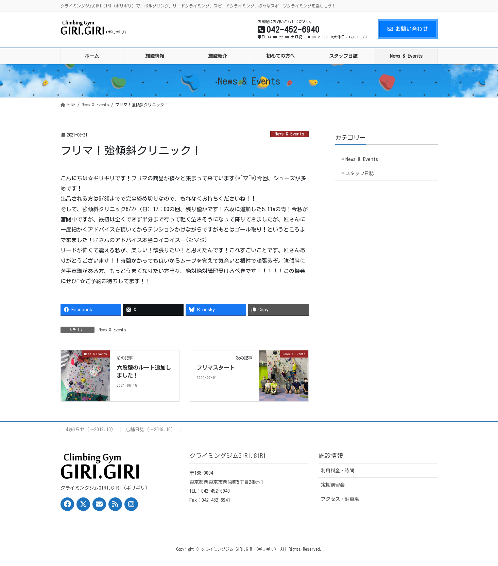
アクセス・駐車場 (340, 499)
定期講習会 (333, 484)
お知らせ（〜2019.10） (91, 429)
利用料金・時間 (337, 470)
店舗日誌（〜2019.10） (150, 429)
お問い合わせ (408, 29)
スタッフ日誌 (359, 173)
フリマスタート (215, 367)
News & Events (289, 134)
